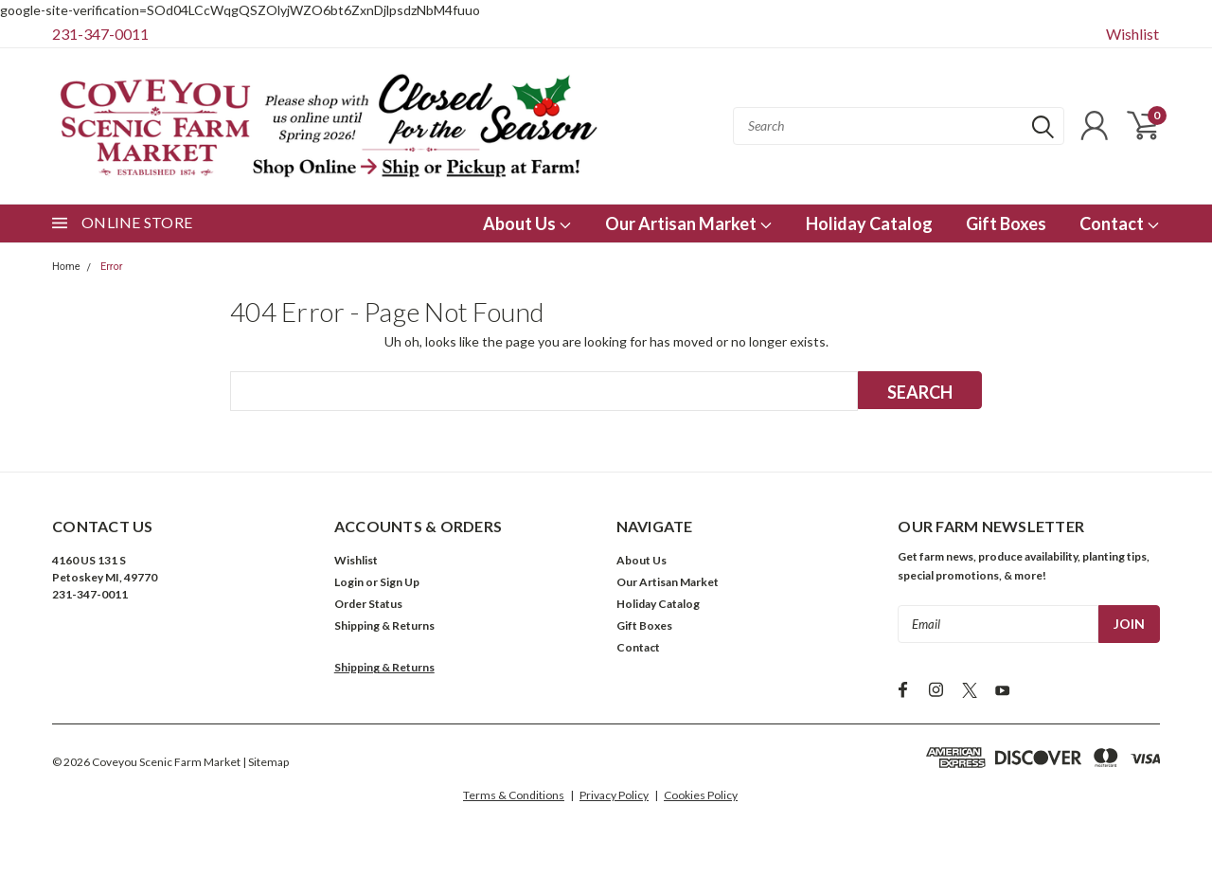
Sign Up (399, 582)
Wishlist (1132, 34)
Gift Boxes (1006, 223)
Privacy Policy (614, 795)
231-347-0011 (100, 34)
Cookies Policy (701, 795)
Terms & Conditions (513, 795)
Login (349, 582)
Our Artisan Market (689, 223)
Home (66, 266)
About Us (527, 223)
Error (111, 266)
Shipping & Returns (384, 625)
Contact (1119, 223)
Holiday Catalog (869, 223)
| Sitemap (265, 762)
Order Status (368, 604)
